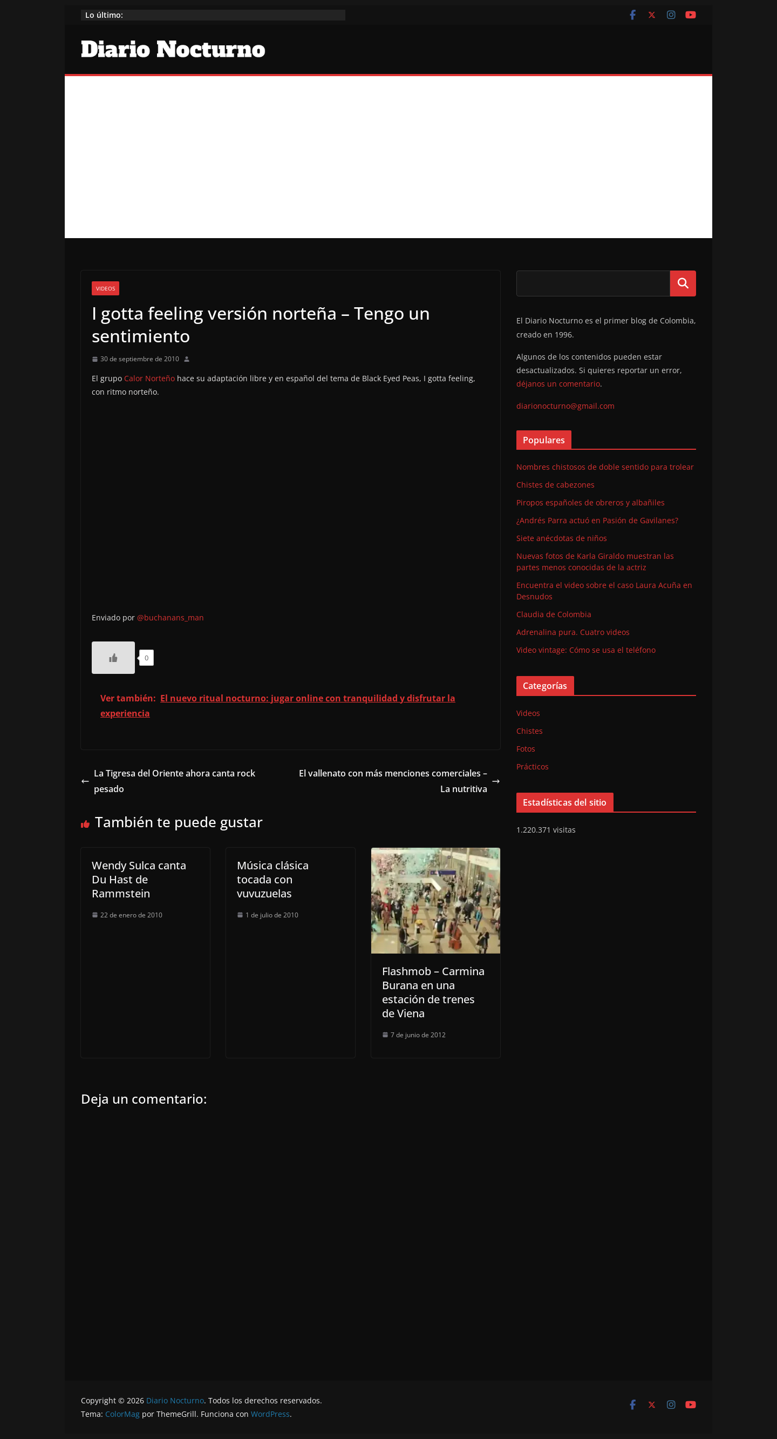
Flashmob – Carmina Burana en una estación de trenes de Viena (433, 992)
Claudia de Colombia (553, 614)
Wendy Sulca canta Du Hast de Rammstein (139, 879)
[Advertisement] (388, 157)
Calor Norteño (149, 378)
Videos (105, 288)
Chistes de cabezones (555, 484)
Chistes (529, 731)
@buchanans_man (170, 617)
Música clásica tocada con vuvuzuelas (273, 879)
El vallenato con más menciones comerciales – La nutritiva (399, 781)
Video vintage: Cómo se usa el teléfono (586, 650)
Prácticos (532, 766)
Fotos (525, 749)
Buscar (683, 283)
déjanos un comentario (558, 384)
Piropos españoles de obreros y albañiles (590, 502)
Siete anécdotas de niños (561, 538)
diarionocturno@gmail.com (565, 406)
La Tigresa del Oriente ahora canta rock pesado (168, 781)
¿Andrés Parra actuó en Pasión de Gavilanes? (597, 520)
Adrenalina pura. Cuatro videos (573, 632)
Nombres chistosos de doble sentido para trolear (605, 467)
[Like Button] (113, 657)
